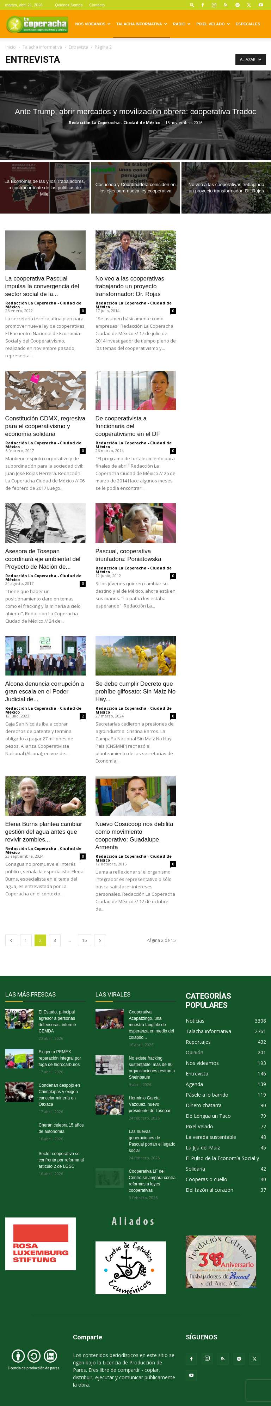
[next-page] (100, 940)
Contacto (97, 5)
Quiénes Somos (68, 5)
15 (84, 940)
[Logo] (37, 24)
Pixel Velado (213, 24)
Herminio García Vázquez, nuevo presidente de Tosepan (150, 1104)
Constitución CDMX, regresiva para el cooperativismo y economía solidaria (45, 426)
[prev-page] (11, 940)
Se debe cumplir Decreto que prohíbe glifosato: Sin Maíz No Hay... (136, 691)
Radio (182, 24)
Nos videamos (93, 24)
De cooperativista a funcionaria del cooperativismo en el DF (128, 426)
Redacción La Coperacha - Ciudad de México (114, 122)
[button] (192, 4)
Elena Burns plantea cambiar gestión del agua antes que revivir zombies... (43, 832)
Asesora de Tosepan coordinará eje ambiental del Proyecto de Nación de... (43, 559)
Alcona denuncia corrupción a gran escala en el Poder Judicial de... (44, 691)
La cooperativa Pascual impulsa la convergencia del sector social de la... (42, 286)
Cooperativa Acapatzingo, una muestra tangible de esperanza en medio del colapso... (151, 1025)
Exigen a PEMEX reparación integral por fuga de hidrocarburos (60, 1058)
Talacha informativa (141, 24)
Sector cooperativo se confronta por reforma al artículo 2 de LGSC (61, 1160)
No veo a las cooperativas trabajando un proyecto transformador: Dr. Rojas (130, 286)
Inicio (10, 47)
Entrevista (78, 47)
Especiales (248, 24)
